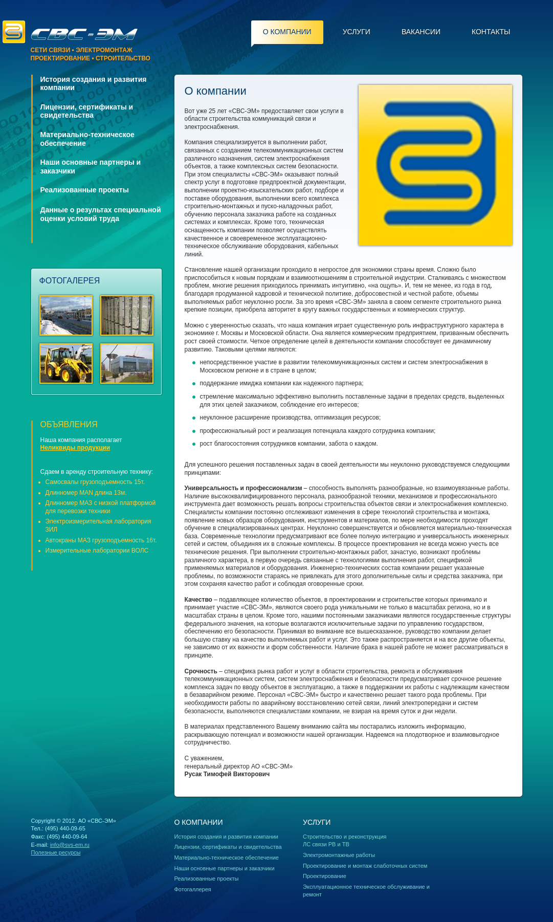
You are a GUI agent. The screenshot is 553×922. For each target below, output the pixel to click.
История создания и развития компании (226, 836)
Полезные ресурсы (56, 852)
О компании (287, 32)
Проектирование (324, 876)
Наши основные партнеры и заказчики (224, 868)
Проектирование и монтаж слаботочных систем (365, 866)
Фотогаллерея (192, 889)
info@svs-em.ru (70, 845)
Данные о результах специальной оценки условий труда (100, 214)
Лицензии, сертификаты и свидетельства (87, 111)
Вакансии (421, 32)
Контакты (491, 32)
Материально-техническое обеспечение (226, 857)
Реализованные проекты (84, 190)
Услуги (356, 32)
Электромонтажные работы (339, 855)
